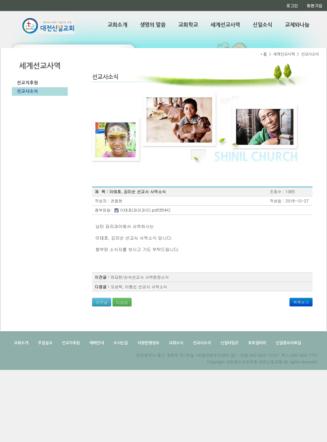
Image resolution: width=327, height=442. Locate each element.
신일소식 (262, 24)
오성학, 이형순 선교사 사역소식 (139, 286)
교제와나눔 (297, 24)
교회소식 (175, 343)
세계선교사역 (225, 24)
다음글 (122, 302)
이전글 (102, 302)
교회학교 (188, 24)
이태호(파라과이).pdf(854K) (145, 210)
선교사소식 (27, 91)
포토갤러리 (256, 343)
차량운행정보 (148, 343)
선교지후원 (27, 83)
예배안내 (96, 343)
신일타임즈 (229, 343)
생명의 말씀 (153, 24)
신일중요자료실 (288, 343)
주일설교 (44, 343)
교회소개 (117, 24)
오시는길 (120, 343)
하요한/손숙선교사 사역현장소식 (140, 277)
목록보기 (301, 302)
